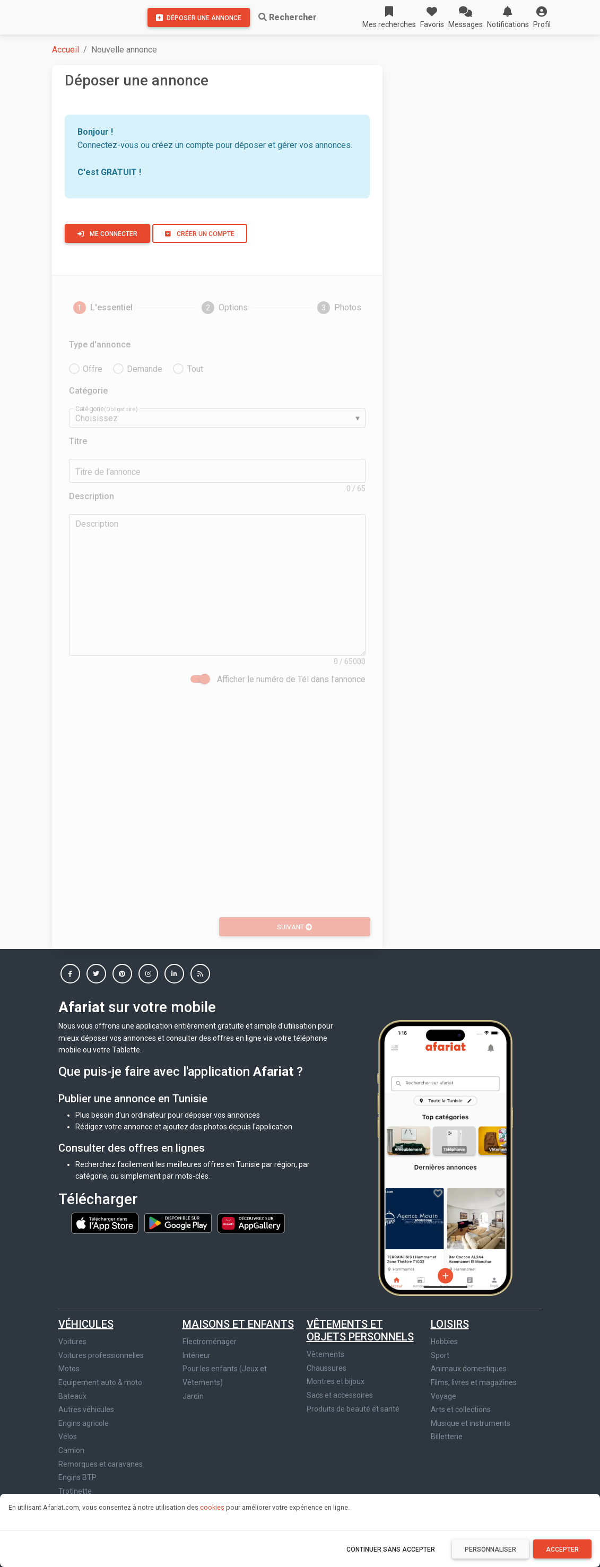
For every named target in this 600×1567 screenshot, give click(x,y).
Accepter (562, 1549)
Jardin (193, 1187)
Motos (69, 1159)
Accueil (65, 50)
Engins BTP (77, 1268)
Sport (440, 1146)
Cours (316, 1378)
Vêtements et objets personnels (360, 1121)
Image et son (80, 1339)
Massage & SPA (333, 1446)
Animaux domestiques (469, 1159)
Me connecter (107, 234)
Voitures (72, 1132)
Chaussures (326, 1159)
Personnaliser (490, 1549)
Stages (319, 1433)
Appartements (207, 1325)
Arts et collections (461, 1200)
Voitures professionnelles (101, 1146)
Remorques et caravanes (100, 1255)
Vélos (67, 1227)
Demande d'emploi (338, 1351)
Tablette (72, 1380)
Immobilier (212, 1307)
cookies (212, 1507)
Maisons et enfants (238, 1115)
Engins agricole (83, 1214)
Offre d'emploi (331, 1338)
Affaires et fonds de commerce (360, 1392)
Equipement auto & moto (100, 1173)
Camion (71, 1241)
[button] (542, 17)
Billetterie (447, 1227)
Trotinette (75, 1282)
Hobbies (444, 1132)
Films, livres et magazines (474, 1173)
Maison (194, 1339)
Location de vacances (218, 1352)
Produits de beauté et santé (353, 1200)
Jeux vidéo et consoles (96, 1366)
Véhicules (86, 1115)
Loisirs (450, 1115)
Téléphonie (76, 1325)
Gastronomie (452, 1339)
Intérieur (196, 1146)
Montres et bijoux (335, 1172)
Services (321, 1365)
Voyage (443, 1187)
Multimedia (89, 1307)
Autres (451, 1307)
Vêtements (325, 1145)
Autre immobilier (210, 1407)
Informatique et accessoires (105, 1352)
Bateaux (72, 1187)
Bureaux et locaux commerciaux (236, 1366)
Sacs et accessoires (340, 1186)
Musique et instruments (470, 1214)
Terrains (196, 1380)
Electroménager (209, 1132)
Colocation (200, 1393)
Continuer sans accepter (390, 1549)
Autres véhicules (86, 1200)
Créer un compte (199, 234)
